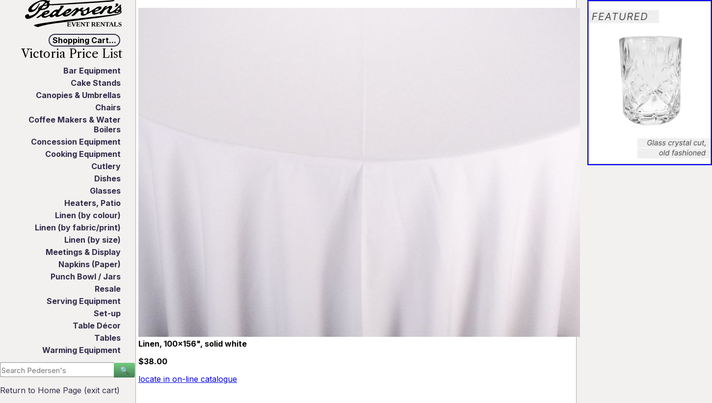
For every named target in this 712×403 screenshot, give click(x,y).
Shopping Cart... (84, 40)
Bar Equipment (92, 71)
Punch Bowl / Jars (86, 276)
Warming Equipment (81, 350)
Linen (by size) (92, 240)
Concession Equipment (76, 142)
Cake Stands (96, 83)
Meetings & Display (83, 252)
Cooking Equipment (83, 154)
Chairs (108, 107)
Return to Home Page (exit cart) (60, 390)
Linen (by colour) (88, 215)
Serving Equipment (84, 301)
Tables (107, 338)
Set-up (107, 313)
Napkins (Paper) (89, 264)
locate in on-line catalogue (187, 379)
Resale (108, 289)
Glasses (105, 191)
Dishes (107, 178)
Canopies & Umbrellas (78, 95)
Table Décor (97, 325)
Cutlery (106, 166)
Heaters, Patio (92, 203)
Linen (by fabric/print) (78, 227)
